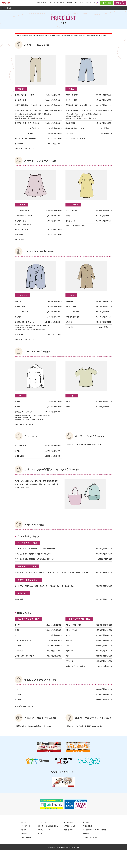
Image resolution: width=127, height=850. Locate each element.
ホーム (23, 822)
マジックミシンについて (88, 3)
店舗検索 (39, 3)
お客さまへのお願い (70, 826)
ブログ (39, 833)
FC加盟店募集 (87, 826)
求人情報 (86, 822)
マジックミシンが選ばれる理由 (47, 826)
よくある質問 (69, 3)
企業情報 (86, 833)
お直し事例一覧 (60, 3)
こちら (32, 149)
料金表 (44, 3)
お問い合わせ (77, 3)
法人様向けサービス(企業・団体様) (94, 830)
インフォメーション (44, 830)
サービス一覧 (51, 3)
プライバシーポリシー (90, 837)
